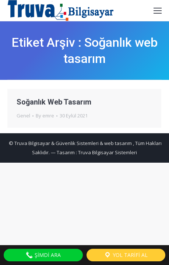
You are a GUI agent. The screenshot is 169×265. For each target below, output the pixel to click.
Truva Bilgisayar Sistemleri (107, 152)
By (45, 115)
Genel (23, 115)
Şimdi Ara (43, 255)
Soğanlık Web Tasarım (54, 102)
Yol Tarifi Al (126, 255)
